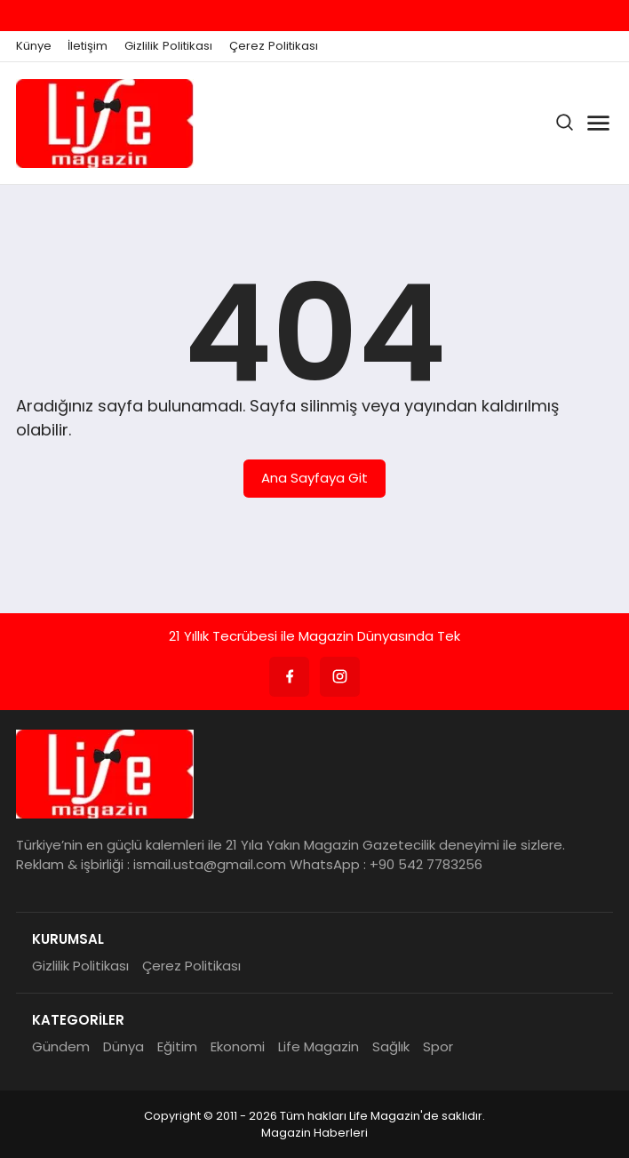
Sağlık (391, 1046)
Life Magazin (318, 1046)
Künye (34, 46)
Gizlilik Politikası (168, 46)
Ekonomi (238, 1046)
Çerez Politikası (273, 46)
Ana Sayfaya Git (314, 477)
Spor (438, 1046)
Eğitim (177, 1046)
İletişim (87, 46)
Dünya (123, 1046)
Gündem (61, 1046)
